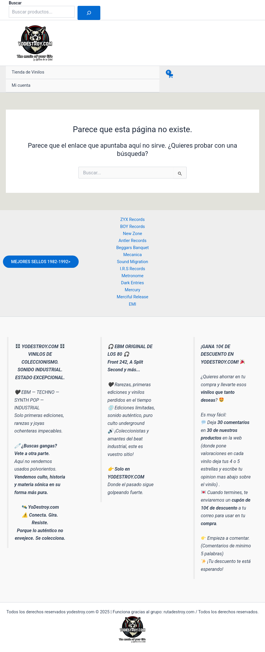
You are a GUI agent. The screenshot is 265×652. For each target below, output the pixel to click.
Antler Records (132, 240)
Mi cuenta (21, 85)
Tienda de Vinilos (28, 72)
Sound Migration (132, 261)
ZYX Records (132, 219)
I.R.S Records (132, 268)
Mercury (132, 289)
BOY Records (132, 226)
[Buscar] (89, 13)
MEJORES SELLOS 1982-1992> (40, 261)
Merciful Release (132, 296)
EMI (132, 304)
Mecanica (132, 254)
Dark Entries (132, 282)
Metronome (132, 275)
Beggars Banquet (132, 247)
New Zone (132, 233)
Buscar (15, 3)
